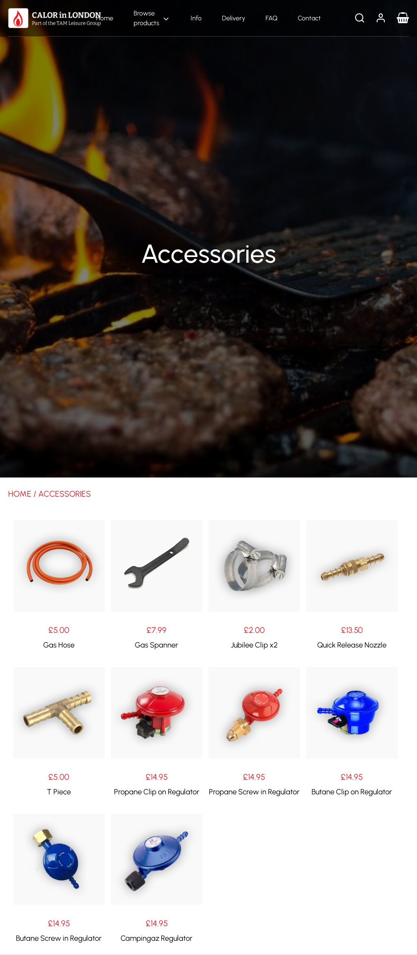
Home (104, 18)
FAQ (271, 18)
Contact (309, 18)
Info (196, 18)
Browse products (146, 18)
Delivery (233, 18)
